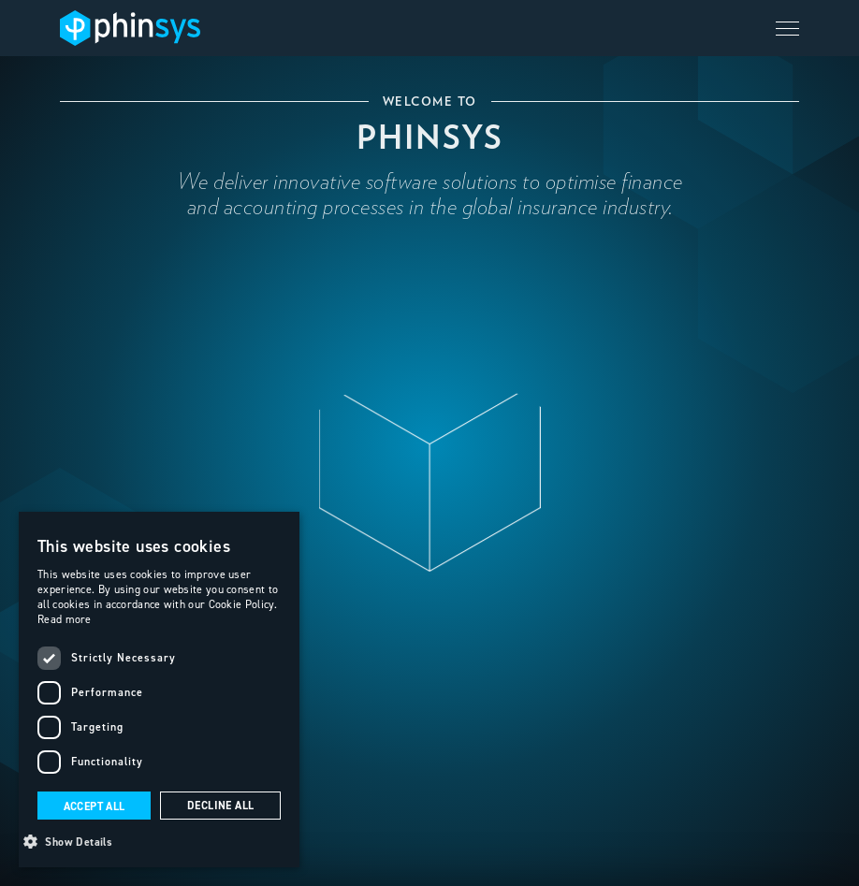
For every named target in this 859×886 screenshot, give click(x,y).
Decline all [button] (220, 805)
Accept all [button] (94, 806)
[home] (130, 27)
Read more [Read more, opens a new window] (64, 619)
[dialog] (159, 689)
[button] (787, 28)
